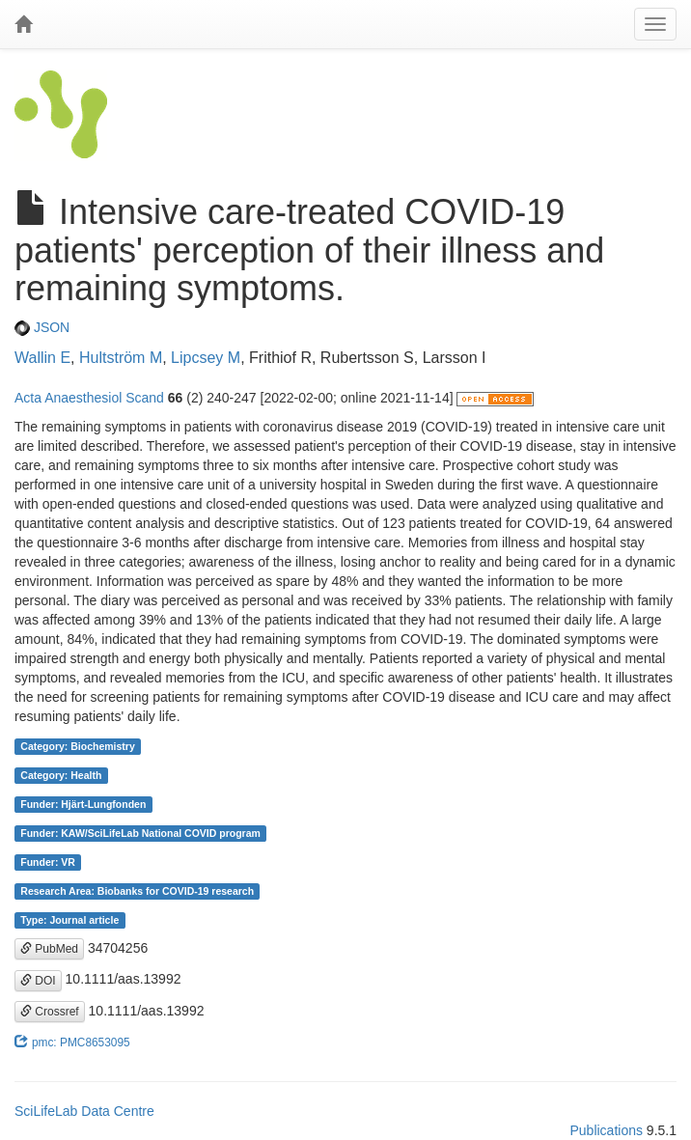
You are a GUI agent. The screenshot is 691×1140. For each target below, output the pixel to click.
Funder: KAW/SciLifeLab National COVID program (140, 833)
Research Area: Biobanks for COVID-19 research (137, 891)
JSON (41, 327)
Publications (606, 1130)
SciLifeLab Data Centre (84, 1111)
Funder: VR (47, 862)
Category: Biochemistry (77, 746)
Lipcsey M (205, 357)
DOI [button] (38, 980)
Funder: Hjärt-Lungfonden (83, 804)
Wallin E (42, 357)
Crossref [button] (49, 1011)
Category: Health (60, 775)
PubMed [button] (49, 949)
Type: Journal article (69, 920)
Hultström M (120, 357)
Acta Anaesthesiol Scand (89, 397)
